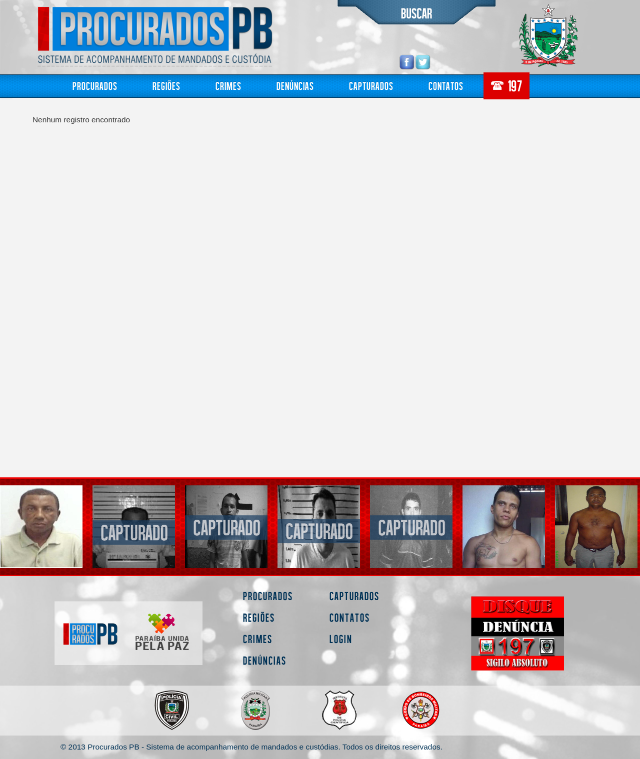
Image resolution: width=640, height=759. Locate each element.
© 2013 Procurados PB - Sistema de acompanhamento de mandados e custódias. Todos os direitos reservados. (251, 747)
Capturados (371, 85)
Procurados (95, 85)
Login (341, 639)
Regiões (166, 85)
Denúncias (295, 85)
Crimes (229, 85)
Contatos (446, 85)
